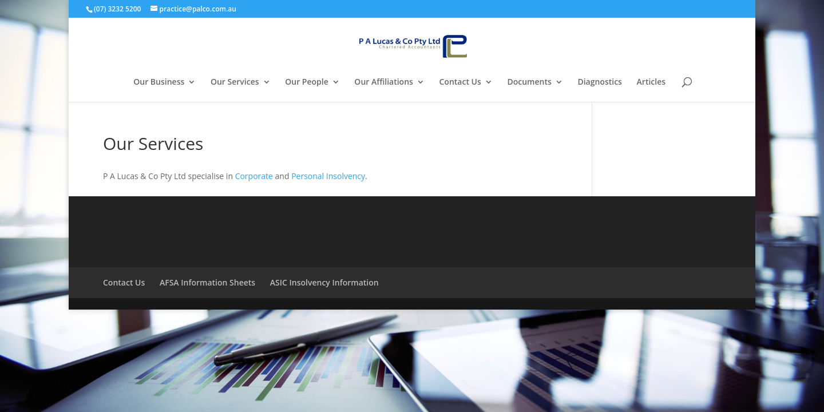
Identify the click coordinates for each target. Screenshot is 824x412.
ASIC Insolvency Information (324, 282)
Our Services (235, 82)
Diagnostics (599, 82)
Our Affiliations (383, 82)
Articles (651, 82)
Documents (529, 82)
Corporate (254, 176)
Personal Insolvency (328, 176)
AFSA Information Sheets (207, 282)
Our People (306, 82)
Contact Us (460, 82)
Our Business (158, 82)
